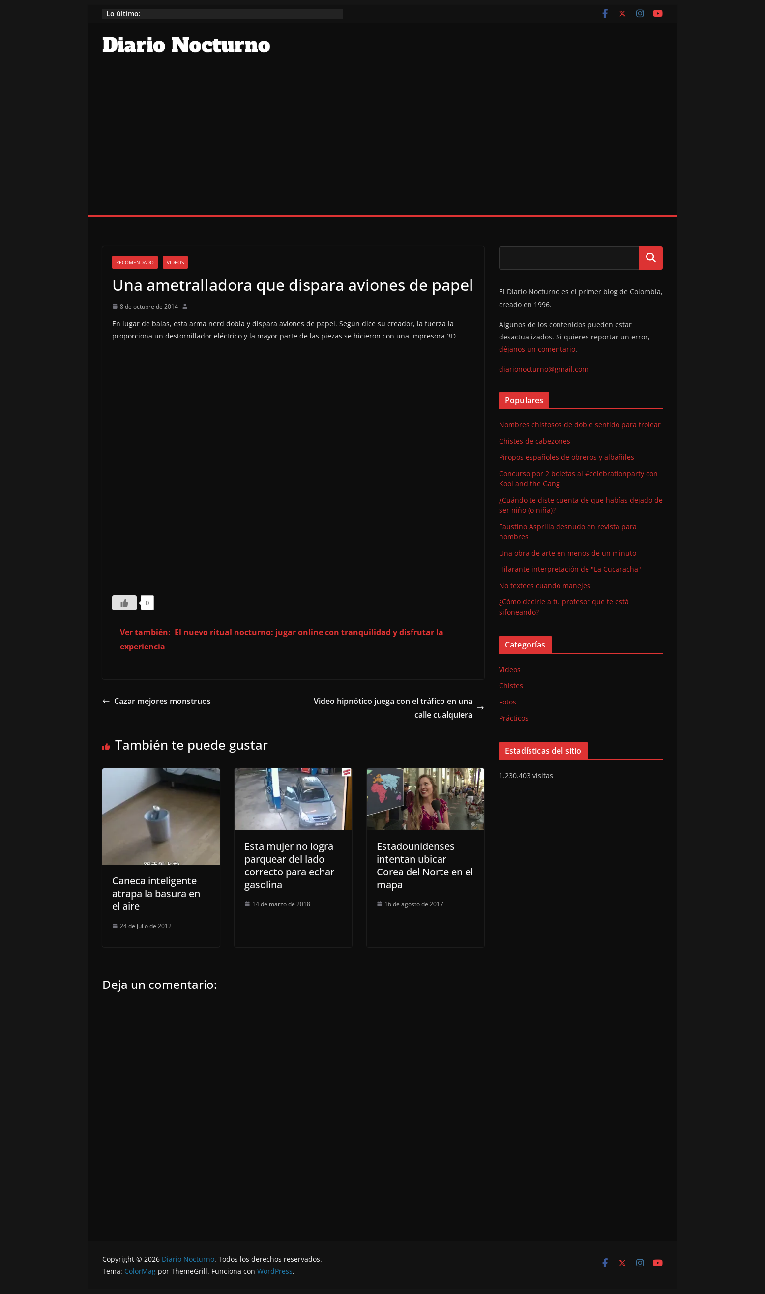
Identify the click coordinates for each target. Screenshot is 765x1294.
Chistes (511, 685)
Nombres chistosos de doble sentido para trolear (580, 424)
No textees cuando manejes (544, 585)
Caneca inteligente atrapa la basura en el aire (156, 893)
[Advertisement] (382, 141)
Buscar (651, 258)
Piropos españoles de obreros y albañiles (566, 457)
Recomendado (135, 262)
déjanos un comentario (537, 349)
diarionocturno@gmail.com (543, 369)
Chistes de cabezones (534, 441)
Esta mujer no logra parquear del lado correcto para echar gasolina (289, 865)
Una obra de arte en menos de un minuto (567, 553)
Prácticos (514, 718)
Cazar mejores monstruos (156, 701)
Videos (175, 262)
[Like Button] (124, 602)
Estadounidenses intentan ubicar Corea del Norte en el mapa (425, 865)
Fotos (507, 701)
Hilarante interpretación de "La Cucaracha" (570, 569)
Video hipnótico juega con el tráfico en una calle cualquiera (399, 708)
